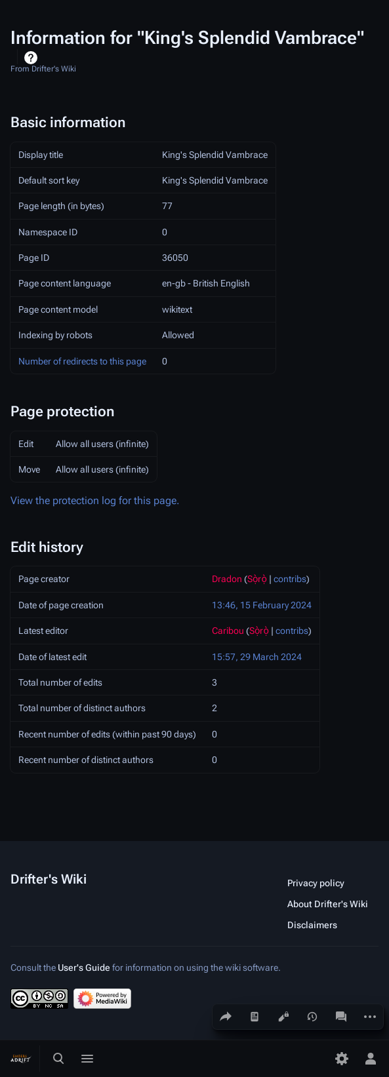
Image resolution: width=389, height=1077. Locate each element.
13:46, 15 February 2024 (262, 605)
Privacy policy (315, 883)
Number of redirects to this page (82, 361)
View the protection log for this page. (95, 500)
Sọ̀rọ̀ (257, 579)
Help (32, 57)
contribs (290, 579)
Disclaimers (312, 925)
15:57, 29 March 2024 (257, 657)
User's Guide (84, 967)
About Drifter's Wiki (327, 904)
